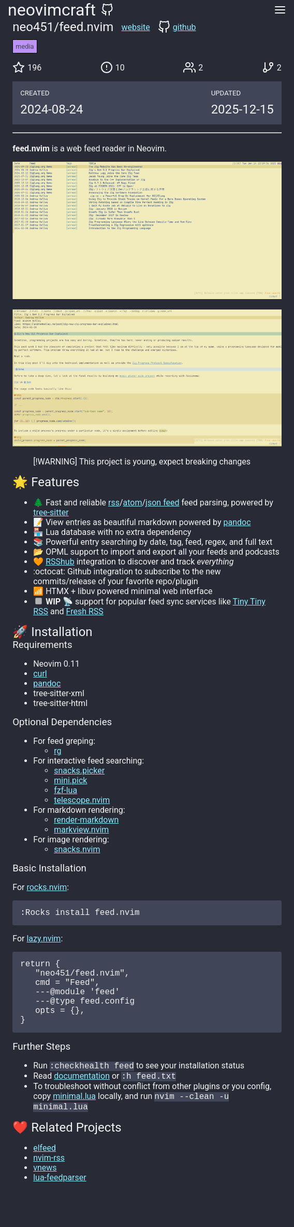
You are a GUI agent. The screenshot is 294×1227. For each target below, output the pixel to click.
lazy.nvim (43, 941)
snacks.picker (79, 770)
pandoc (237, 522)
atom (132, 502)
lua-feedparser (59, 1198)
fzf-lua (65, 790)
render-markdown (86, 820)
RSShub (60, 562)
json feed (162, 502)
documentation (82, 1094)
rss (114, 502)
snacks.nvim (77, 849)
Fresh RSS (85, 611)
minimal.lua (74, 1116)
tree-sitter (50, 512)
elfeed (44, 1169)
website (135, 27)
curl (40, 674)
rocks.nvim (46, 887)
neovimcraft (52, 10)
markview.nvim (81, 830)
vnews (44, 1188)
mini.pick (70, 780)
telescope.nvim (82, 800)
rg (57, 751)
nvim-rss (49, 1178)
